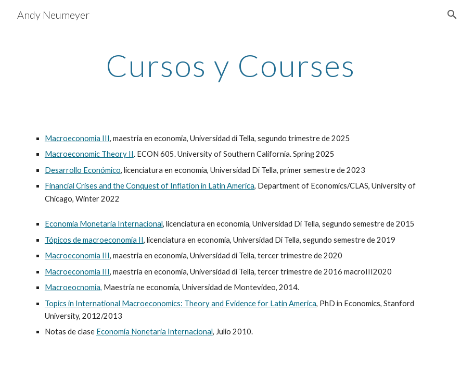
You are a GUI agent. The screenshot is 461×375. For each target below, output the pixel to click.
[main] (230, 65)
